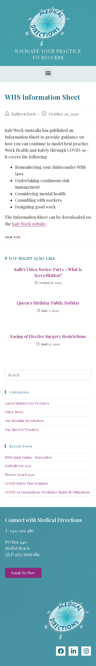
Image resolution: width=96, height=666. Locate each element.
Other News (14, 412)
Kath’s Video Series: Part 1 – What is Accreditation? (48, 272)
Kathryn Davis (24, 114)
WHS (17, 237)
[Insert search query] (48, 375)
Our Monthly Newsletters (24, 420)
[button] (48, 73)
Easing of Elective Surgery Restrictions (48, 336)
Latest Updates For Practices (27, 403)
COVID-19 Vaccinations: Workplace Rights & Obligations (47, 492)
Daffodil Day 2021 (18, 465)
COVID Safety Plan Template (26, 483)
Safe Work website (29, 223)
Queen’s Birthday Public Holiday (48, 303)
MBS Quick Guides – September (28, 457)
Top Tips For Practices (22, 429)
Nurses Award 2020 (20, 474)
